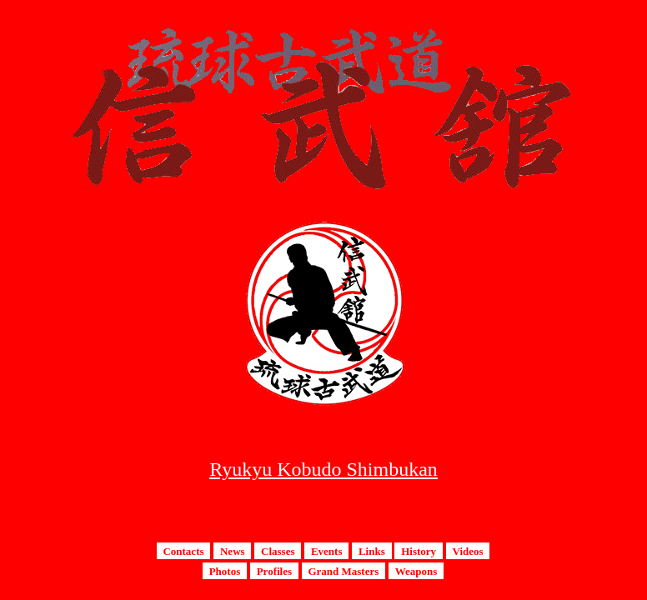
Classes (277, 550)
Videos (467, 550)
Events (327, 550)
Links (372, 550)
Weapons (416, 570)
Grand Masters (343, 570)
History (418, 550)
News (232, 550)
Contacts (183, 550)
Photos (225, 570)
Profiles (274, 570)
